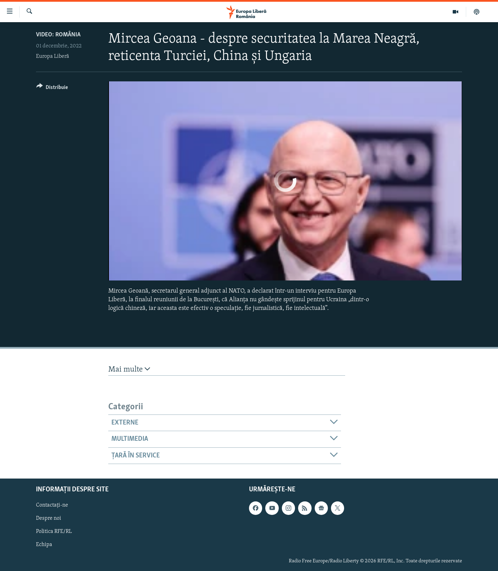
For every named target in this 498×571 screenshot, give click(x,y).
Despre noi (48, 518)
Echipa (44, 544)
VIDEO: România (58, 35)
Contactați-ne (52, 505)
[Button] (52, 88)
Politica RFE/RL (54, 531)
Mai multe (129, 369)
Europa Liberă (52, 56)
